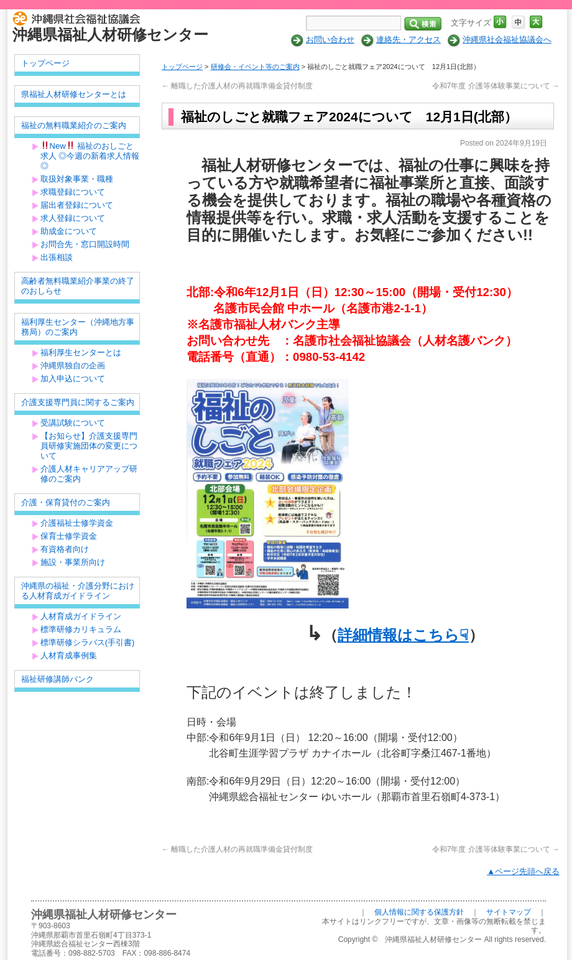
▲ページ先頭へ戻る (523, 871)
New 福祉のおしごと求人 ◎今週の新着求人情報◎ (90, 155)
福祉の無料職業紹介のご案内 (73, 125)
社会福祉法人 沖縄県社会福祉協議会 (79, 17)
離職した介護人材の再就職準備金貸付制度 (237, 86)
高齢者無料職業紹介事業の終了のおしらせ (77, 286)
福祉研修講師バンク (57, 679)
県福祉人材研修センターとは (73, 94)
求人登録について (72, 218)
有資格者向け (64, 549)
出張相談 (56, 257)
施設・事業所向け (72, 562)
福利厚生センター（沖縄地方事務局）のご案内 (77, 327)
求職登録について (72, 192)
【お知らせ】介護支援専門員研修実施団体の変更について (88, 445)
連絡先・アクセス (408, 39)
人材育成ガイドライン (80, 616)
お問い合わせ (330, 39)
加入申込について (72, 378)
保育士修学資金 (68, 536)
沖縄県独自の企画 (72, 365)
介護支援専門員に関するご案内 (77, 402)
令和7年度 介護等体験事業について (496, 86)
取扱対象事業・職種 (76, 179)
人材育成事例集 (68, 655)
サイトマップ (508, 912)
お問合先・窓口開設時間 (84, 244)
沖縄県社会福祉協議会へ (507, 39)
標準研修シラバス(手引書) (87, 642)
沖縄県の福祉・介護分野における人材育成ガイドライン (77, 590)
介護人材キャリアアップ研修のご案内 (88, 473)
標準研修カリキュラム (80, 629)
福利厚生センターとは (80, 352)
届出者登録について (76, 205)
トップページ (182, 66)
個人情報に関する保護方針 (419, 912)
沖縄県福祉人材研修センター (110, 34)
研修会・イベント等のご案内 (255, 66)
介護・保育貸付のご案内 (65, 502)
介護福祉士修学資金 (76, 523)
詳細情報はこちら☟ (403, 635)
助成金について (68, 231)
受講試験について (72, 422)
